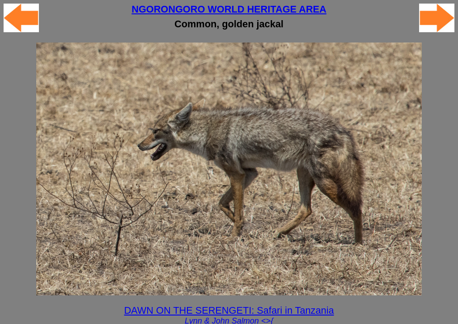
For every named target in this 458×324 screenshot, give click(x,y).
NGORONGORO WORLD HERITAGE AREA (229, 9)
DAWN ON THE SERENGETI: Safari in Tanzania (229, 310)
